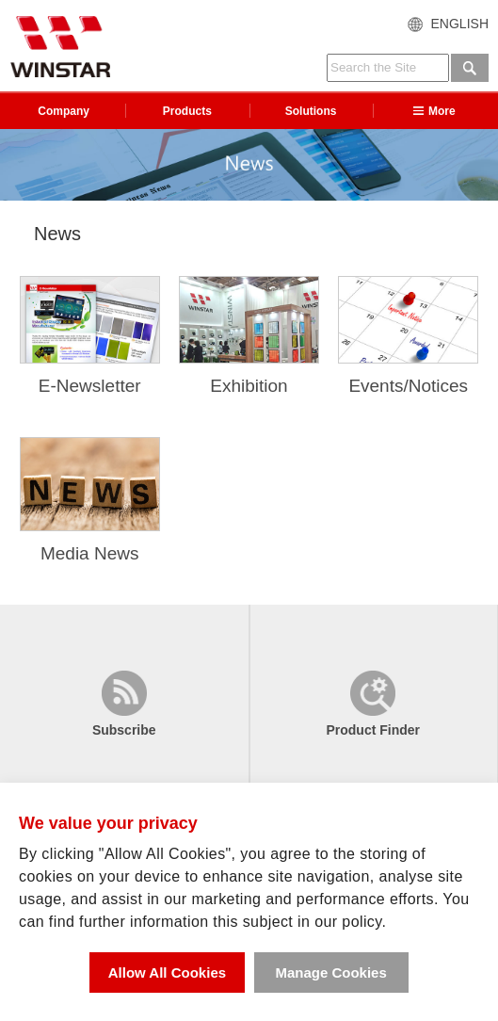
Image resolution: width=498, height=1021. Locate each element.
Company (63, 111)
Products (187, 111)
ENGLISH (460, 23)
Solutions (311, 111)
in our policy (339, 922)
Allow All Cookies (166, 972)
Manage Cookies (331, 972)
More (434, 111)
